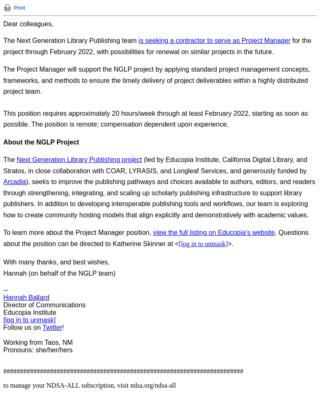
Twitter (52, 327)
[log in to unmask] (203, 243)
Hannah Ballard (26, 297)
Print (19, 8)
